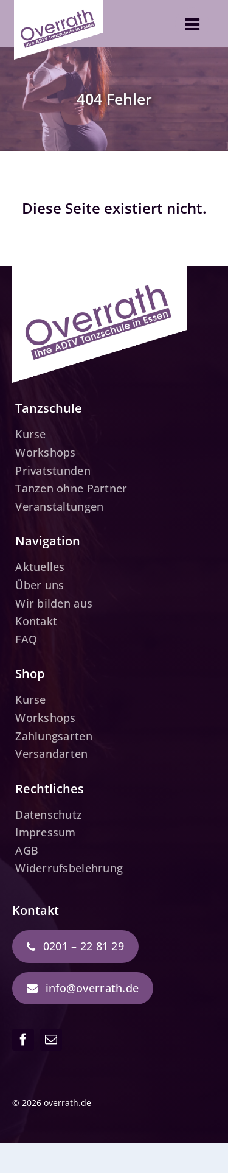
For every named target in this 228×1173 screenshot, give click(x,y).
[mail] (51, 1040)
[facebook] (23, 1040)
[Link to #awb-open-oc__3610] (192, 24)
